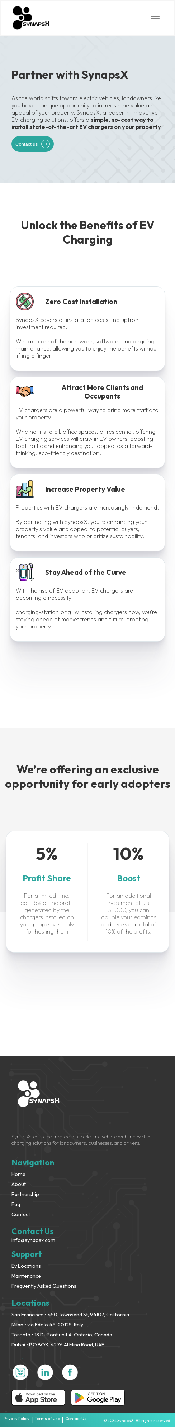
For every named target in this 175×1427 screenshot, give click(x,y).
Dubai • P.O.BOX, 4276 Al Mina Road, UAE (57, 1344)
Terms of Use (47, 1418)
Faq (15, 1204)
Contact (20, 1214)
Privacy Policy (16, 1418)
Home (18, 1174)
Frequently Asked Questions (43, 1286)
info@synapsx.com (33, 1240)
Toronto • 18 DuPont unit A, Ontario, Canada (61, 1334)
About (18, 1184)
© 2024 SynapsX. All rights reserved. (137, 1420)
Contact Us (75, 1418)
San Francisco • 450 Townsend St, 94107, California (70, 1314)
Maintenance (26, 1276)
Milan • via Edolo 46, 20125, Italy (47, 1324)
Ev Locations (26, 1266)
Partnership (25, 1194)
